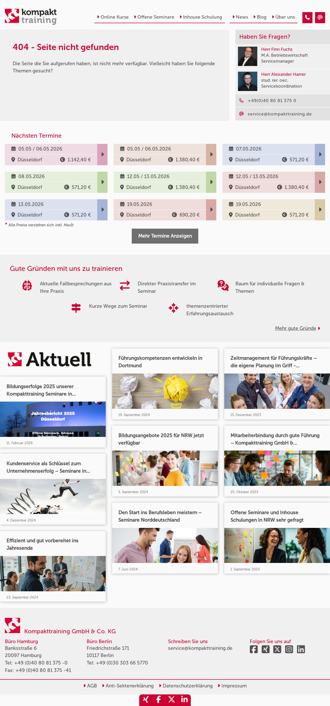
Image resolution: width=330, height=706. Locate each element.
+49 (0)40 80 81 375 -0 (41, 663)
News (240, 17)
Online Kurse (113, 17)
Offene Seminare (154, 17)
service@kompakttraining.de (200, 648)
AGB (90, 686)
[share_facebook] (158, 700)
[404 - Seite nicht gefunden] (307, 17)
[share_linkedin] (184, 700)
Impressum (232, 686)
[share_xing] (145, 700)
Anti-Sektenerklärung (128, 686)
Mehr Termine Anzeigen (165, 236)
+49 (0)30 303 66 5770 (122, 663)
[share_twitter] (171, 700)
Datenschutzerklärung (186, 686)
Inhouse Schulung (200, 17)
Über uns (283, 17)
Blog (260, 17)
